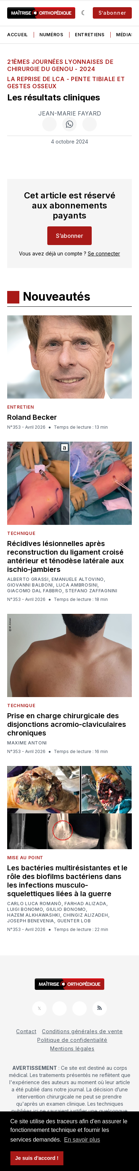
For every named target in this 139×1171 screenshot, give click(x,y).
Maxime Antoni (27, 743)
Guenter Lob (74, 921)
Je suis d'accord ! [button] (36, 1158)
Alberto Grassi (28, 579)
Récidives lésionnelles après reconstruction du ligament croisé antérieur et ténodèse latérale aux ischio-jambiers (65, 556)
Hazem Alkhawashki (33, 915)
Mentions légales (72, 1048)
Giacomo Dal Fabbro (34, 591)
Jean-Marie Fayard (69, 113)
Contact (26, 1031)
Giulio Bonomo (66, 909)
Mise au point (25, 857)
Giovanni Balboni (30, 585)
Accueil (17, 34)
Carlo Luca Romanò (34, 904)
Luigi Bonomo (25, 909)
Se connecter (104, 253)
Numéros (51, 34)
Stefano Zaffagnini (91, 591)
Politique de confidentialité (72, 1040)
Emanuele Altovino (78, 579)
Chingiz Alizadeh (85, 915)
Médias (125, 34)
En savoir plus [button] (82, 1140)
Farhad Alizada (85, 904)
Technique (21, 533)
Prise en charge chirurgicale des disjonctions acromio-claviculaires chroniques (66, 724)
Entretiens (90, 34)
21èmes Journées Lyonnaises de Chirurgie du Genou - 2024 (60, 65)
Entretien (20, 407)
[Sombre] (84, 13)
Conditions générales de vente (82, 1031)
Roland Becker (32, 417)
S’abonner (112, 13)
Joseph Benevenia (30, 921)
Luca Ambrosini (77, 585)
